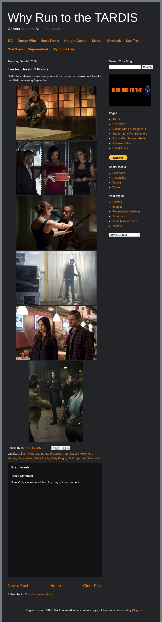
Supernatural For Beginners (129, 133)
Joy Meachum (83, 453)
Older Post (92, 585)
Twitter (116, 187)
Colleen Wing (26, 453)
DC (10, 40)
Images (117, 206)
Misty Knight (58, 458)
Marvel (97, 40)
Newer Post (18, 585)
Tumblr (116, 182)
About (116, 119)
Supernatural (38, 49)
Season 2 (93, 458)
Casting (117, 202)
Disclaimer (118, 124)
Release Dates (121, 143)
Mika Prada (42, 458)
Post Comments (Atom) (39, 594)
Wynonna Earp (64, 49)
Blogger (137, 610)
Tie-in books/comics (124, 221)
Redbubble (119, 177)
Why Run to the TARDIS (73, 17)
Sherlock (114, 40)
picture (81, 458)
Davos (57, 453)
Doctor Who (27, 40)
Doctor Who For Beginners (129, 129)
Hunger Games (75, 40)
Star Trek (132, 40)
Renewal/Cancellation (126, 211)
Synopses (118, 216)
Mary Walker (25, 458)
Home (55, 585)
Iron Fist (68, 453)
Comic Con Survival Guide (128, 138)
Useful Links (120, 148)
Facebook (118, 173)
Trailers (117, 226)
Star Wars (15, 49)
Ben (24, 447)
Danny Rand (44, 453)
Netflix (72, 458)
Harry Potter (50, 40)
